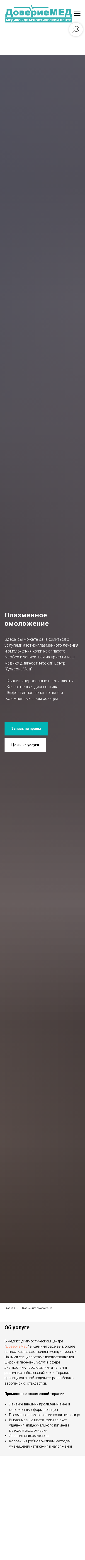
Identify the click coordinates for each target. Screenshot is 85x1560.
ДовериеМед (17, 1346)
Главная (10, 1308)
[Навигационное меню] (77, 14)
